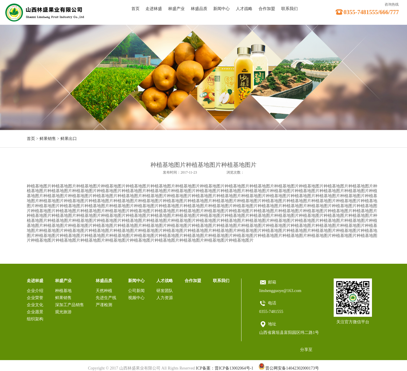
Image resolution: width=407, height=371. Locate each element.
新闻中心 (221, 8)
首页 (135, 8)
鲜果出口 (68, 138)
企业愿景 (35, 312)
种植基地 (63, 290)
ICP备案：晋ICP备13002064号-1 (224, 368)
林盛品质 (199, 8)
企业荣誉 (35, 298)
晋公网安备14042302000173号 (289, 368)
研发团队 (164, 290)
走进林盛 (153, 8)
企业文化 (35, 305)
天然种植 (104, 290)
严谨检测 (104, 305)
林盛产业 (176, 8)
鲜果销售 (47, 138)
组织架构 (35, 319)
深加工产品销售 (69, 305)
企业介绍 (35, 290)
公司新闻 (136, 290)
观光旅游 (63, 312)
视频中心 (136, 298)
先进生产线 (106, 298)
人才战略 (244, 8)
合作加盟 (267, 8)
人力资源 (164, 298)
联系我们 (289, 8)
